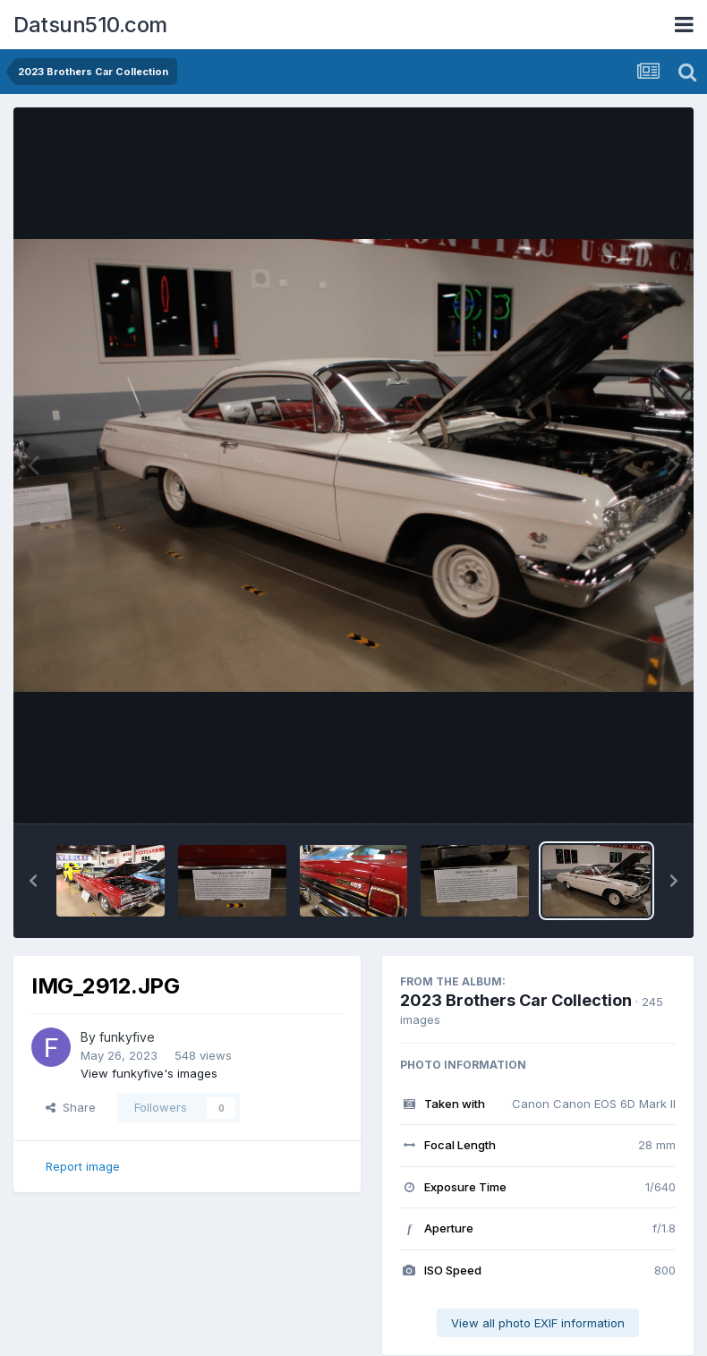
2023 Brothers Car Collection (516, 1000)
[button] (33, 880)
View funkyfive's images (149, 1073)
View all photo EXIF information (538, 1323)
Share (71, 1107)
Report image (83, 1166)
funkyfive (127, 1037)
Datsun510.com (90, 25)
